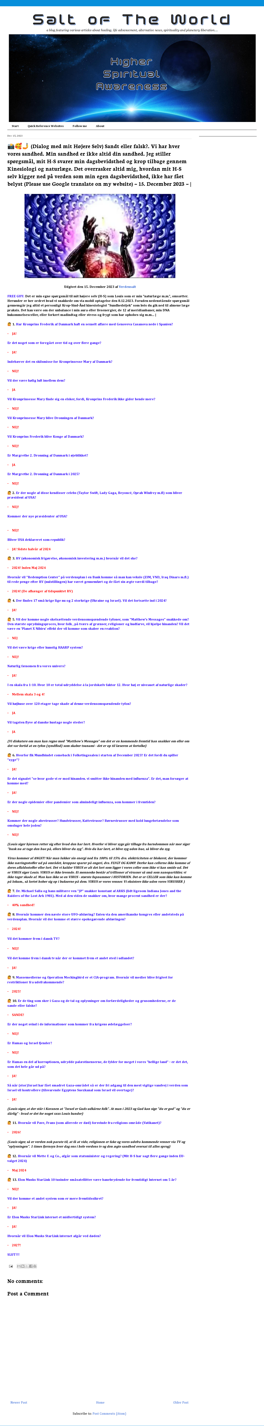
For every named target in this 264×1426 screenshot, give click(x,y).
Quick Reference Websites (46, 126)
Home (100, 1402)
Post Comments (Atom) (109, 1414)
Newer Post (18, 1402)
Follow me (80, 126)
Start (15, 126)
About (100, 126)
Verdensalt (127, 287)
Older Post (181, 1402)
